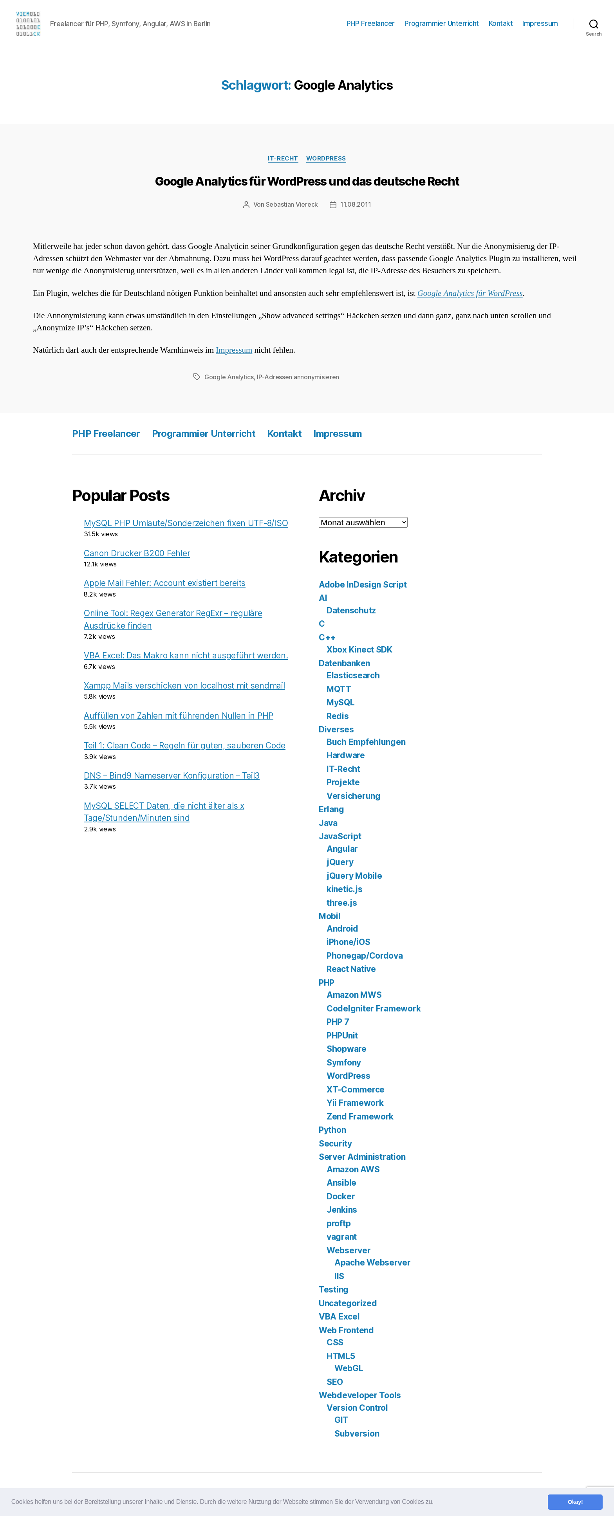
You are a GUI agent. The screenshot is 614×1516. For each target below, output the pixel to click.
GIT (341, 1419)
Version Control (357, 1407)
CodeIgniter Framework (374, 1008)
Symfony (344, 1062)
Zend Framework (360, 1116)
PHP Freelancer (371, 23)
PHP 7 (338, 1021)
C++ (327, 637)
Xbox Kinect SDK (359, 649)
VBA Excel (339, 1316)
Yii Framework (355, 1102)
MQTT (339, 688)
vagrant (342, 1236)
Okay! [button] (575, 1502)
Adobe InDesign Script (362, 584)
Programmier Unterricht (442, 23)
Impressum (540, 23)
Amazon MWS (354, 994)
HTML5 (341, 1355)
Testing (334, 1289)
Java (328, 822)
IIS (339, 1275)
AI (323, 597)
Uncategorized (348, 1302)
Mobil (330, 915)
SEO (335, 1381)
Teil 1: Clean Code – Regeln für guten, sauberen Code (185, 745)
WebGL (348, 1367)
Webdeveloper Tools (360, 1394)
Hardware (346, 754)
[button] (436, 1503)
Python (332, 1129)
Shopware (347, 1048)
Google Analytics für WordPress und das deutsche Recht (307, 181)
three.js (342, 902)
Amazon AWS (353, 1169)
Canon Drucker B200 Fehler (137, 552)
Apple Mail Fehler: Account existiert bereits (165, 582)
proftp (338, 1223)
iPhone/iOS (348, 941)
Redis (338, 715)
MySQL (341, 702)
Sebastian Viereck (292, 204)
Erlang (331, 808)
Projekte (343, 781)
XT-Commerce (356, 1089)
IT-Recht (283, 158)
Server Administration (362, 1156)
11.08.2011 (355, 204)
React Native (351, 968)
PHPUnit (342, 1035)
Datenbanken (344, 662)
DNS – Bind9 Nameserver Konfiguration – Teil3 (172, 775)
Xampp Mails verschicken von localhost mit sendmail (184, 685)
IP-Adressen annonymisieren (298, 376)
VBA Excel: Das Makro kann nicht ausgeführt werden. (186, 655)
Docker (341, 1196)
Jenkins (342, 1209)
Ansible (341, 1182)
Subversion (356, 1433)
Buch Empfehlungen (366, 741)
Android (342, 928)
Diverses (336, 729)
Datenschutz (351, 610)
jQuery (340, 861)
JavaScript (340, 835)
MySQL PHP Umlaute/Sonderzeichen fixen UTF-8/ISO (186, 522)
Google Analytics (229, 376)
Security (335, 1143)
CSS (335, 1342)
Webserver (349, 1250)
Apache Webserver (372, 1262)
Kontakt (501, 23)
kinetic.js (344, 888)
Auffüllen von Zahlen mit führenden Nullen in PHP (178, 715)
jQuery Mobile (354, 875)
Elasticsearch (353, 675)
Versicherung (354, 795)
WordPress (326, 158)
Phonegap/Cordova (365, 955)
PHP (326, 982)
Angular (342, 848)
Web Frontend (346, 1329)
